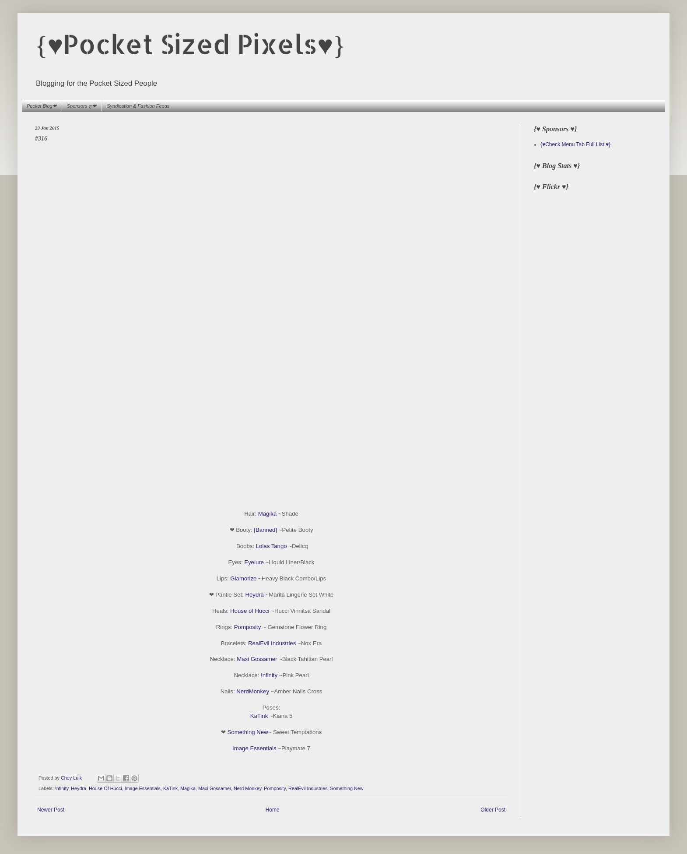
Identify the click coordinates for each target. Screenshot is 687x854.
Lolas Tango (271, 546)
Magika (267, 513)
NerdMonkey (252, 691)
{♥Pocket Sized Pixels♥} (190, 44)
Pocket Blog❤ (41, 106)
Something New (248, 732)
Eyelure (254, 562)
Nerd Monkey (247, 788)
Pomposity (247, 627)
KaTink (259, 716)
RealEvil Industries (272, 643)
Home (273, 810)
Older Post (492, 810)
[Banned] (265, 530)
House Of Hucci (105, 788)
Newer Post (50, 810)
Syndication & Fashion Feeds (138, 106)
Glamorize (243, 578)
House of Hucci (249, 611)
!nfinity (269, 675)
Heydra (254, 594)
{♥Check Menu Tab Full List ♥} (575, 144)
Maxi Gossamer (257, 659)
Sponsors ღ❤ (82, 106)
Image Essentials (254, 748)
